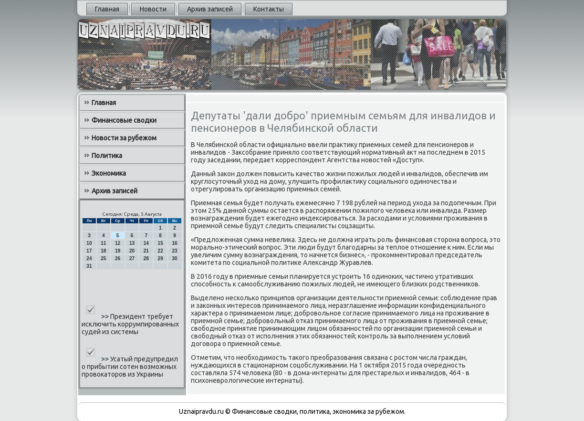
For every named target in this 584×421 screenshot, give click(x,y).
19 (117, 250)
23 (174, 250)
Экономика (109, 173)
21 (146, 250)
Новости (153, 9)
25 (103, 258)
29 (160, 258)
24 (89, 258)
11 (103, 243)
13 (132, 243)
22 (160, 250)
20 (132, 250)
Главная (107, 9)
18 (103, 250)
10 (89, 243)
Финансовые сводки (124, 120)
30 (174, 258)
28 (146, 258)
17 (89, 250)
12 (117, 243)
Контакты (268, 9)
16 (174, 243)
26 (117, 258)
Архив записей (210, 9)
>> (105, 316)
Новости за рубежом (124, 138)
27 (132, 258)
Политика (107, 155)
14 (146, 243)
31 (89, 266)
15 (160, 243)
